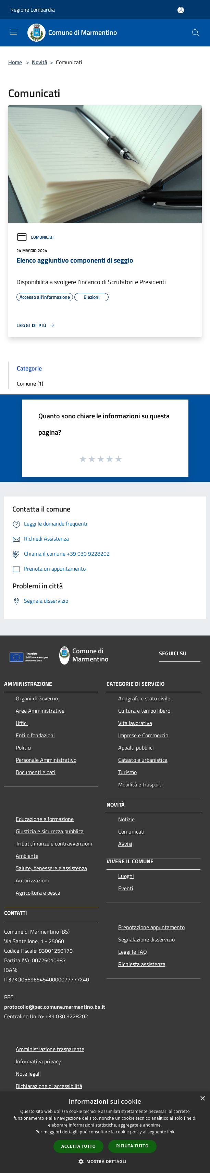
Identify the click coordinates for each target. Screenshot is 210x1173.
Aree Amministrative (40, 711)
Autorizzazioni (32, 880)
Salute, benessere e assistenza (51, 868)
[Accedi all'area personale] (180, 10)
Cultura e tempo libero (144, 711)
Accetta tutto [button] (78, 1146)
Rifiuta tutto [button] (132, 1146)
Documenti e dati (35, 772)
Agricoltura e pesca (38, 893)
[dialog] (105, 1132)
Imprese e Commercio (143, 735)
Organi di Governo (37, 698)
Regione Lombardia (32, 9)
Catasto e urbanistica (143, 760)
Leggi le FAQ (132, 952)
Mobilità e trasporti (140, 784)
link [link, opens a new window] (170, 1132)
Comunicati (34, 237)
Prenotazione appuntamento (151, 927)
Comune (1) (30, 383)
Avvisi (125, 844)
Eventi (125, 888)
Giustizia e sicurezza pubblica (50, 831)
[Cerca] (196, 33)
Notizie (126, 819)
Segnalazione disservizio (146, 939)
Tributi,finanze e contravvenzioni (54, 843)
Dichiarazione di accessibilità (49, 1086)
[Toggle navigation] (14, 32)
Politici (24, 747)
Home (15, 62)
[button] (105, 1161)
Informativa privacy (38, 1061)
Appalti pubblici (136, 747)
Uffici (22, 723)
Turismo (127, 772)
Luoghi (126, 876)
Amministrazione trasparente (50, 1049)
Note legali (28, 1074)
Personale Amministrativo (46, 760)
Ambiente (27, 856)
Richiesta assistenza (141, 964)
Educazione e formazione (45, 819)
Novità (39, 62)
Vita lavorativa (135, 723)
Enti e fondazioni (35, 735)
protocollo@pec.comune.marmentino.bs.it (54, 1007)
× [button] (202, 1098)
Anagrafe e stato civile (144, 698)
